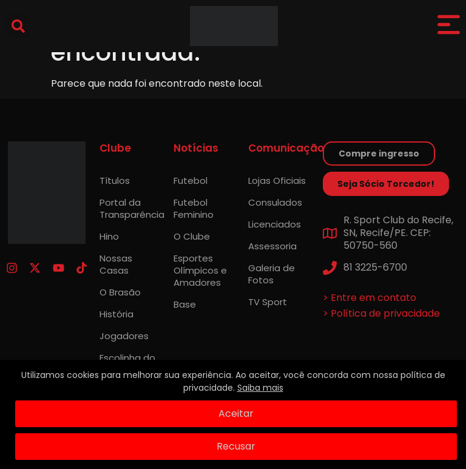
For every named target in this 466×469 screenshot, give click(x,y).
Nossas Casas (116, 264)
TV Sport (267, 301)
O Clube (192, 236)
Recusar (236, 446)
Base (185, 304)
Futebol (191, 180)
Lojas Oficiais (277, 180)
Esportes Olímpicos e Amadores (200, 270)
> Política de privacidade (381, 313)
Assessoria (272, 246)
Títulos (115, 180)
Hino (109, 236)
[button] (18, 26)
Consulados (275, 202)
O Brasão (120, 292)
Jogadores (124, 335)
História (116, 314)
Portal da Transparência (131, 208)
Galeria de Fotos (271, 273)
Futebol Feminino (194, 208)
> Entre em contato (369, 298)
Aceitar (236, 413)
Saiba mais (260, 388)
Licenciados (274, 224)
